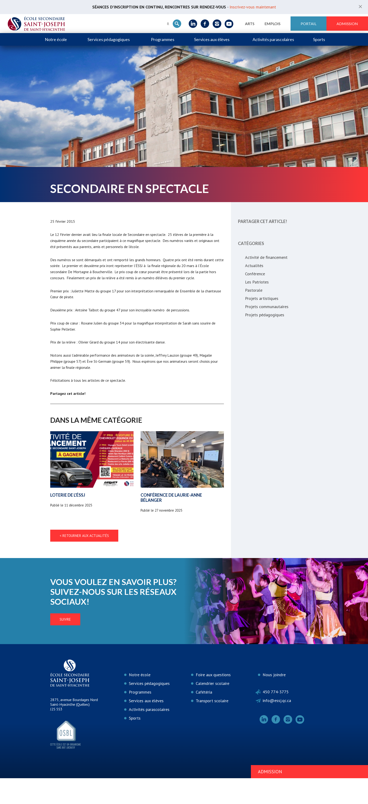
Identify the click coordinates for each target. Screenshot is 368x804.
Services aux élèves (212, 39)
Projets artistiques (261, 298)
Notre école (56, 39)
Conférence (255, 273)
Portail (308, 23)
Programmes (162, 39)
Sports (319, 39)
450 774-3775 (276, 718)
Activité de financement (266, 257)
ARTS (249, 23)
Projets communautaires (266, 306)
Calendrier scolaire (212, 709)
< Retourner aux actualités (84, 561)
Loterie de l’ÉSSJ (67, 521)
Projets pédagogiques (264, 314)
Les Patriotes (257, 282)
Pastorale (253, 290)
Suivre (65, 645)
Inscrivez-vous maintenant (253, 7)
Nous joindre (274, 700)
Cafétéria (204, 718)
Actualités (254, 265)
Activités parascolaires (273, 39)
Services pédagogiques (109, 39)
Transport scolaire (212, 726)
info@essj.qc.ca (277, 726)
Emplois (272, 23)
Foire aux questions (213, 700)
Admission (347, 23)
